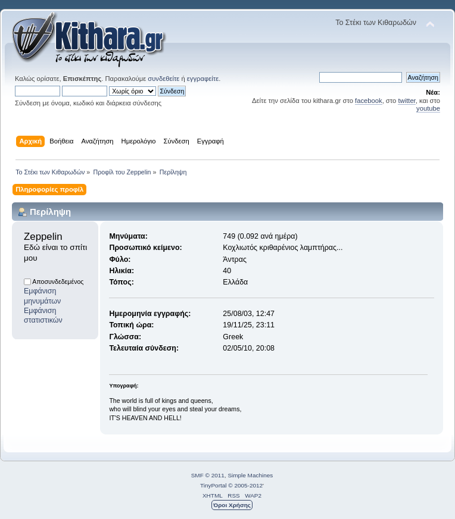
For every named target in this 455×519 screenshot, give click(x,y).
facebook (368, 100)
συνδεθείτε (163, 78)
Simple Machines (250, 475)
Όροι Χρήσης (232, 505)
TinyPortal (213, 485)
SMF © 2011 (208, 475)
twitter (406, 100)
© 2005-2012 (245, 485)
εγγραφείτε (203, 78)
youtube (428, 108)
